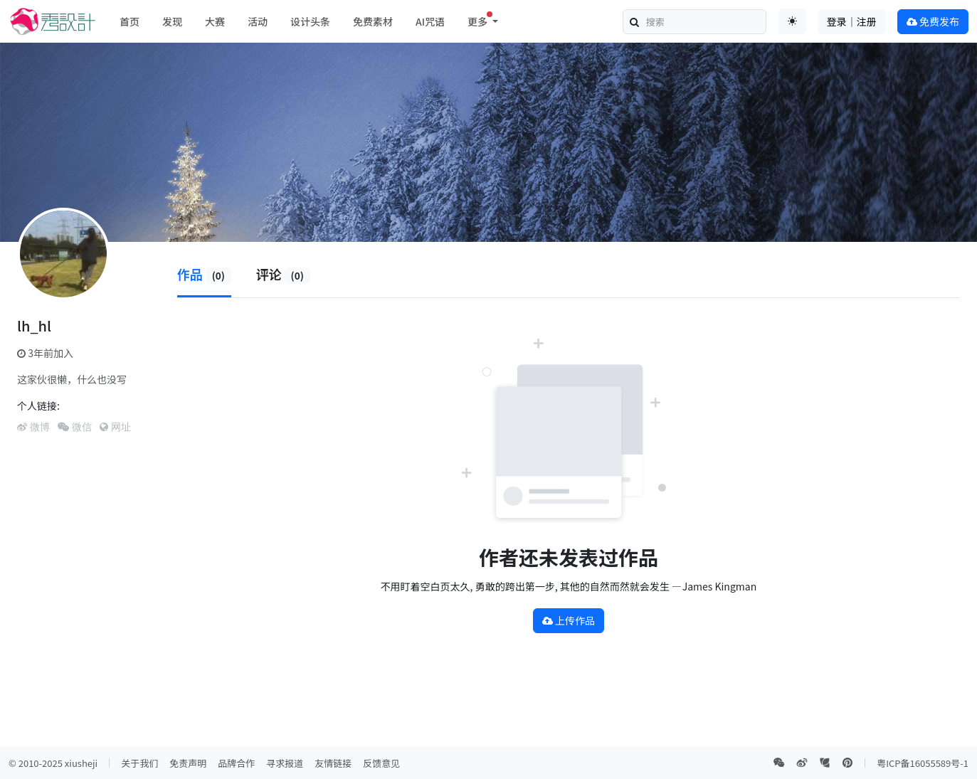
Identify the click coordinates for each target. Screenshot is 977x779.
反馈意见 (381, 763)
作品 (204, 274)
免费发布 (933, 21)
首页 (129, 21)
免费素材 (373, 21)
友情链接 (333, 763)
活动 (258, 21)
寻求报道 (284, 763)
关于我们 (139, 763)
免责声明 (187, 763)
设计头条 (310, 21)
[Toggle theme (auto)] (792, 21)
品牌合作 (236, 763)
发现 (172, 21)
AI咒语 (430, 21)
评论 (283, 274)
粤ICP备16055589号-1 (922, 763)
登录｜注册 (852, 21)
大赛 (215, 21)
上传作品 (568, 620)
